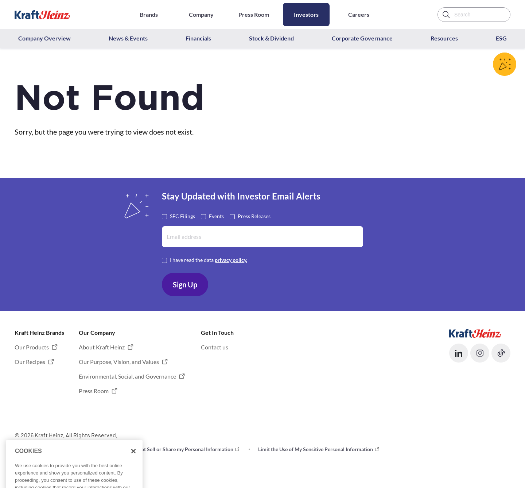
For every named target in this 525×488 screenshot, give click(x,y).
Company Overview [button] (44, 38)
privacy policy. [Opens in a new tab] (231, 260)
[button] (458, 353)
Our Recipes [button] (30, 361)
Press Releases (254, 215)
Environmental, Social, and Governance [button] (127, 376)
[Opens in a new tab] (475, 332)
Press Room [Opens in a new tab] (253, 14)
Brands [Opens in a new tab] (149, 14)
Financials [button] (198, 38)
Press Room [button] (94, 390)
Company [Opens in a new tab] (201, 14)
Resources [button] (444, 38)
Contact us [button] (214, 347)
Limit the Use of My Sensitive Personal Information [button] (315, 449)
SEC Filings (182, 215)
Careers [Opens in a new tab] (358, 14)
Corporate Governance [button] (362, 38)
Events (216, 215)
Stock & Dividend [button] (271, 38)
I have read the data (208, 259)
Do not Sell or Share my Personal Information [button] (182, 449)
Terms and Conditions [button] (39, 449)
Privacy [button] (97, 449)
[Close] (133, 469)
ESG (501, 38)
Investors (306, 14)
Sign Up (185, 284)
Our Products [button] (32, 347)
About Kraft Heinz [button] (102, 347)
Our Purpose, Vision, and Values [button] (119, 361)
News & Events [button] (128, 38)
